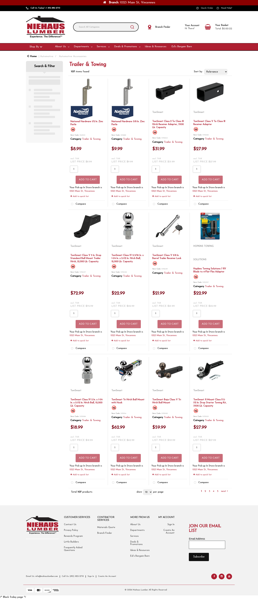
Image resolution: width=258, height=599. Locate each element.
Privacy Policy (71, 530)
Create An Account (107, 576)
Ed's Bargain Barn (181, 46)
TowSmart (157, 112)
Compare (78, 204)
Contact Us (70, 525)
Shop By (34, 46)
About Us (60, 46)
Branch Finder (104, 533)
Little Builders (71, 542)
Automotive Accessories (72, 56)
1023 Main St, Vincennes (82, 191)
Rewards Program (73, 536)
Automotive (46, 56)
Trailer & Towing (91, 139)
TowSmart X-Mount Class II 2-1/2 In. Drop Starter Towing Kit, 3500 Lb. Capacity (209, 402)
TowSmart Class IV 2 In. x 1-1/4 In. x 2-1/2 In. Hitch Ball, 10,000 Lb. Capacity (86, 402)
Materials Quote (106, 527)
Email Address (197, 538)
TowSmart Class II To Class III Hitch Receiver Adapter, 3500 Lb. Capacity (168, 124)
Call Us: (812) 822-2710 (73, 576)
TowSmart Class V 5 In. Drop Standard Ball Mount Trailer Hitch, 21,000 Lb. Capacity (85, 258)
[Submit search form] (132, 27)
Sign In (171, 525)
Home (32, 56)
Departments (81, 46)
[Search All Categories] (106, 27)
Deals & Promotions (125, 46)
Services (101, 46)
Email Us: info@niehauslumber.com (42, 576)
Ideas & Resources (155, 46)
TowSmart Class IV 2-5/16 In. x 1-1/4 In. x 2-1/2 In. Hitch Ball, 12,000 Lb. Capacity (127, 258)
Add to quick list (79, 196)
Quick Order (207, 8)
